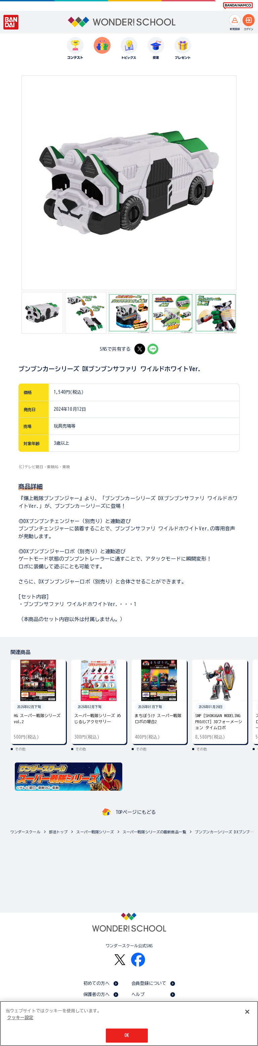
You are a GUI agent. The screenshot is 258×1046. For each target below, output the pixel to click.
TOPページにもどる (136, 812)
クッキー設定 (20, 1017)
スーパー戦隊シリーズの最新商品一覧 (154, 832)
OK (126, 1035)
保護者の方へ (96, 994)
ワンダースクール (25, 832)
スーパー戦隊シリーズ (95, 832)
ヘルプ (137, 994)
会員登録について (149, 983)
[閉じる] (247, 1011)
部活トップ (58, 832)
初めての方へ (96, 983)
